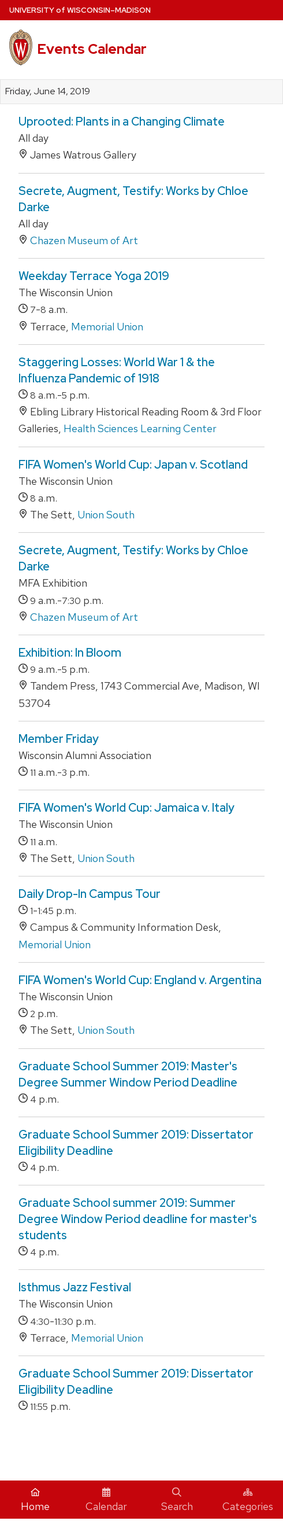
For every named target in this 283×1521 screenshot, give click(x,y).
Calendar (106, 1500)
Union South (106, 514)
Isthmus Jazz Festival (74, 1287)
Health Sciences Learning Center (140, 428)
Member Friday (58, 738)
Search (177, 1500)
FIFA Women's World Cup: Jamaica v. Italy (126, 807)
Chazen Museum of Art (84, 240)
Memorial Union (107, 326)
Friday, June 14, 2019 (47, 91)
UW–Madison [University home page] (80, 10)
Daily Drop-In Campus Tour (89, 893)
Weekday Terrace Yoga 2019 (93, 275)
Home (35, 1500)
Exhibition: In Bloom (69, 652)
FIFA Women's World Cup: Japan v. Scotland (133, 464)
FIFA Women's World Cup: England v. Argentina (140, 980)
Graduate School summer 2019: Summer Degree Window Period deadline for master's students (137, 1219)
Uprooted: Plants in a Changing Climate (121, 121)
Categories (247, 1500)
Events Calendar (92, 49)
